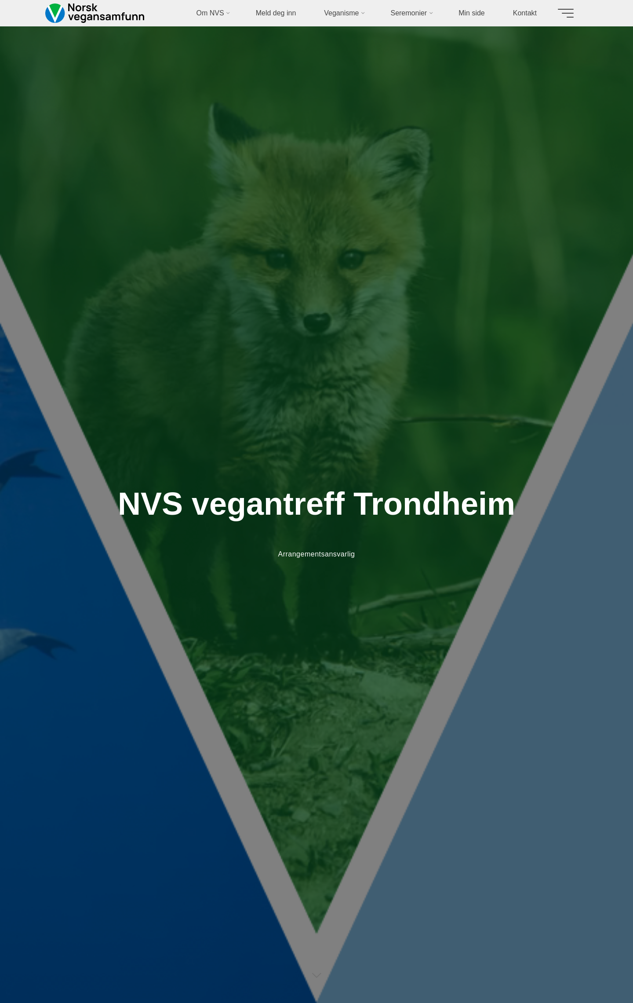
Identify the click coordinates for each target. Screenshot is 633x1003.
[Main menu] (566, 13)
